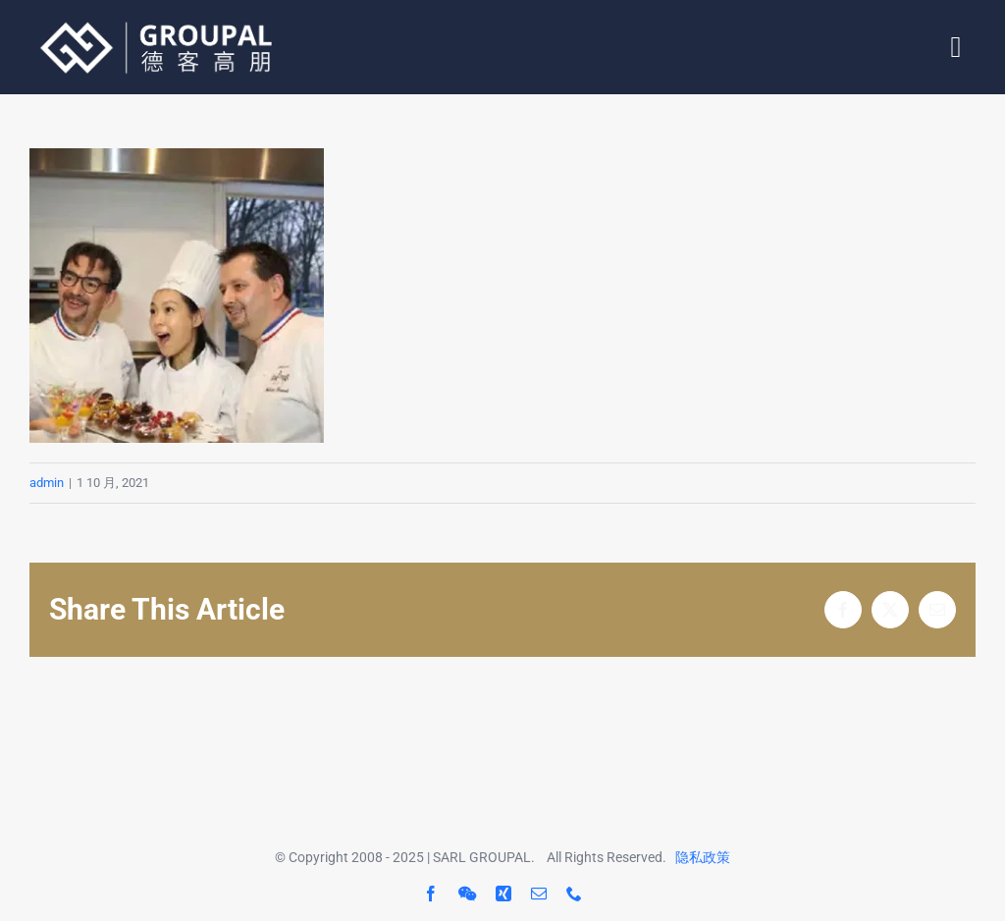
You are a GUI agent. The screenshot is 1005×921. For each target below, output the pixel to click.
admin (46, 482)
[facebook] (431, 893)
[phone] (574, 893)
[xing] (503, 893)
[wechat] (467, 893)
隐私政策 (702, 857)
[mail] (539, 893)
